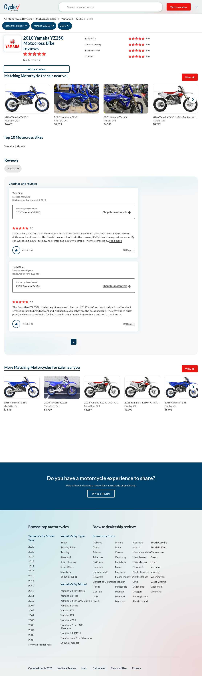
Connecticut (100, 571)
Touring (64, 552)
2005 (31, 625)
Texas (154, 557)
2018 (31, 561)
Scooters (65, 571)
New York (138, 567)
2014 (31, 580)
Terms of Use (119, 668)
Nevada (137, 547)
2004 (31, 630)
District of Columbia (104, 581)
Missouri (120, 596)
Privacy (136, 668)
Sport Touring (68, 562)
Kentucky (120, 557)
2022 (31, 546)
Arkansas (98, 557)
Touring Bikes (68, 547)
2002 (31, 639)
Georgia (97, 591)
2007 (31, 615)
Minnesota (121, 586)
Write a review (178, 7)
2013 (31, 585)
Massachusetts (124, 576)
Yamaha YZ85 (68, 620)
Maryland (120, 571)
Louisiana (120, 562)
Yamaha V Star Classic (72, 590)
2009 (31, 605)
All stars (11, 168)
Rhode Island (140, 601)
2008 (31, 610)
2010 (63, 25)
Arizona (97, 552)
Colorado (98, 567)
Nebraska (138, 542)
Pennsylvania (140, 596)
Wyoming (156, 591)
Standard (65, 557)
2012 (31, 590)
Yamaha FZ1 (67, 615)
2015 (31, 576)
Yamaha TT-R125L (70, 633)
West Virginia (158, 581)
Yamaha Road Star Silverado (76, 638)
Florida (96, 586)
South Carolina (159, 542)
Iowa (118, 547)
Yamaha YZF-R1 (69, 605)
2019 (31, 556)
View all (190, 77)
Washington (158, 576)
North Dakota (140, 576)
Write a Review (101, 493)
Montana (120, 601)
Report (130, 250)
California (98, 562)
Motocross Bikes (14, 25)
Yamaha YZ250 (41, 25)
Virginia (155, 571)
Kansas (119, 552)
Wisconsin (157, 586)
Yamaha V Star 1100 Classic (76, 600)
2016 (31, 571)
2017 (31, 566)
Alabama (97, 542)
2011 (31, 595)
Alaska (96, 547)
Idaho (96, 596)
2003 (31, 634)
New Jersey (139, 557)
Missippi (119, 591)
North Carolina (141, 571)
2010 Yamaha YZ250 (73, 212)
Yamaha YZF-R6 (69, 595)
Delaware (98, 576)
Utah (153, 562)
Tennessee (157, 552)
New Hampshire (142, 552)
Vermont (156, 567)
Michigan (120, 581)
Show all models (69, 642)
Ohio (135, 581)
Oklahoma (138, 586)
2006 (31, 620)
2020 (31, 551)
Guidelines (98, 668)
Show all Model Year (40, 644)
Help (84, 668)
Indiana (119, 542)
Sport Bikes (67, 567)
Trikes (64, 542)
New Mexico (140, 562)
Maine (118, 567)
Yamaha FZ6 (67, 610)
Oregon (137, 591)
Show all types (68, 576)
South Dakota (158, 547)
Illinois (96, 601)
